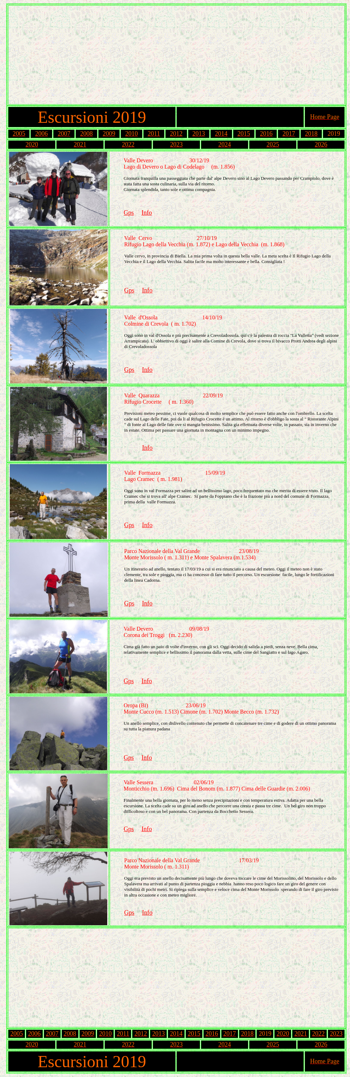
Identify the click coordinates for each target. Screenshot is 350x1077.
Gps (129, 212)
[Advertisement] (176, 55)
